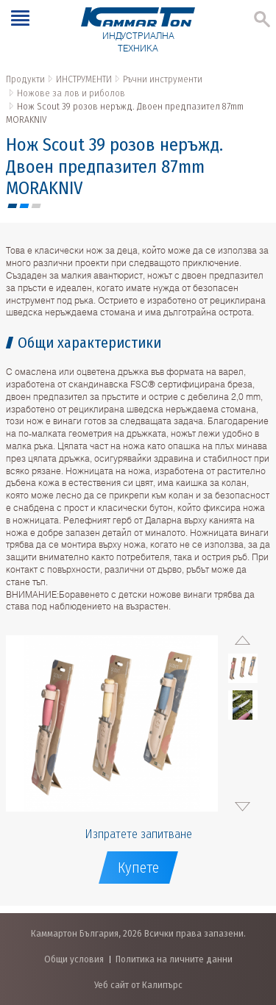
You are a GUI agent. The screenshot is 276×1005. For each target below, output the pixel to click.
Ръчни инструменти (162, 79)
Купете (138, 867)
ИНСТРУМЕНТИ (84, 79)
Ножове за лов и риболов (71, 93)
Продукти (25, 79)
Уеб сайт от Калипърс (138, 984)
